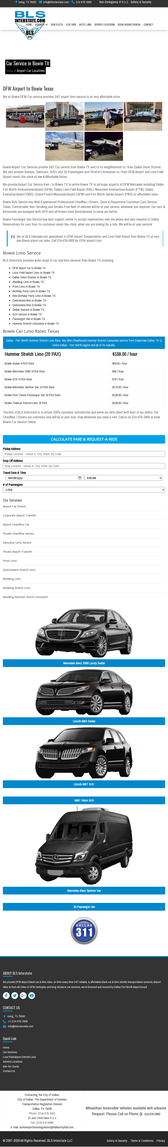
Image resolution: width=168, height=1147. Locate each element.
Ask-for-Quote (11, 1066)
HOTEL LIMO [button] (85, 27)
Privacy (161, 1141)
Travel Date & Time (14, 473)
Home (9, 71)
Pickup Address (11, 449)
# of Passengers (13, 485)
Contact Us (9, 1071)
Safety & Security (141, 4)
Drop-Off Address (13, 461)
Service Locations (13, 1061)
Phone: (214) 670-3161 (42, 1113)
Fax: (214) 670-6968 (42, 1122)
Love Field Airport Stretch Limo (19, 1057)
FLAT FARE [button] (71, 27)
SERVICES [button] (41, 27)
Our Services (10, 1052)
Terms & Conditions (142, 1141)
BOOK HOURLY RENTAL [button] (129, 27)
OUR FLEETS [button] (57, 27)
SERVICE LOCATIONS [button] (104, 27)
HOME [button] (29, 27)
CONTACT (148, 27)
